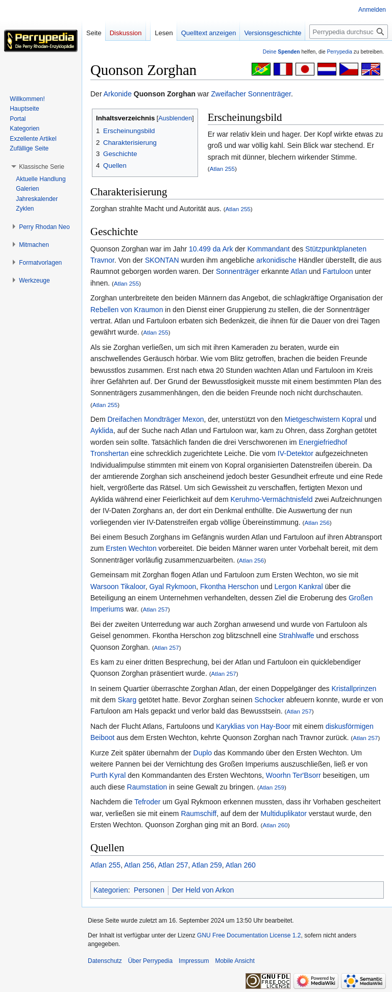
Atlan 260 (274, 825)
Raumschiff (198, 813)
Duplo (202, 753)
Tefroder (147, 802)
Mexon (193, 419)
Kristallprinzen (353, 688)
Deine (281, 52)
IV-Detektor (295, 453)
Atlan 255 (222, 168)
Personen (149, 890)
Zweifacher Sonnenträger (251, 94)
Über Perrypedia (150, 960)
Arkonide (118, 94)
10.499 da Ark (211, 249)
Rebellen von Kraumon (126, 310)
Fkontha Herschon (229, 586)
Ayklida (101, 430)
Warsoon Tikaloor (117, 586)
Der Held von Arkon (203, 890)
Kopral (352, 419)
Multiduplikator (284, 813)
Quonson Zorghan (164, 94)
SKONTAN (162, 260)
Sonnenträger (237, 271)
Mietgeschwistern (312, 419)
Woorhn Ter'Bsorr (293, 775)
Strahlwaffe (296, 635)
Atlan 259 (271, 787)
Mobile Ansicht (234, 960)
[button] (41, 166)
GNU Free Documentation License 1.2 (249, 935)
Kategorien (110, 890)
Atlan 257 (155, 609)
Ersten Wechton (131, 548)
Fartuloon (338, 271)
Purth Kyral (108, 775)
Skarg (127, 700)
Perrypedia (339, 52)
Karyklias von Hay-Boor (253, 726)
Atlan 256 (316, 522)
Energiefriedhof (323, 442)
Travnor (102, 260)
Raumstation (147, 787)
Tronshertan (109, 453)
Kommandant (268, 249)
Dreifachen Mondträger (143, 419)
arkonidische (276, 260)
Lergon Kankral (299, 586)
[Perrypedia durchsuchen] (348, 31)
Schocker (269, 700)
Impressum (194, 960)
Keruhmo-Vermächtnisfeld (271, 499)
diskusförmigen (350, 726)
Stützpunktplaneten (335, 249)
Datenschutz (105, 960)
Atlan (298, 271)
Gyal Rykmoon (172, 586)
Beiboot (102, 737)
